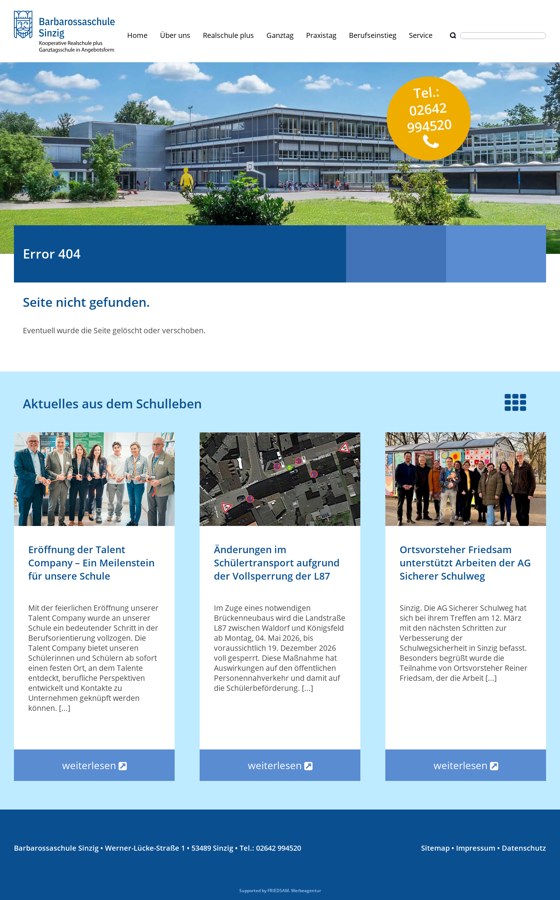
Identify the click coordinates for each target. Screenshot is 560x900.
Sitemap (435, 848)
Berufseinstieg (372, 35)
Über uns (175, 35)
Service (420, 35)
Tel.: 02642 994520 (429, 115)
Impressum (475, 848)
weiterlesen (94, 765)
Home (137, 35)
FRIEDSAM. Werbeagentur (294, 890)
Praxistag (321, 35)
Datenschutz (524, 848)
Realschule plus (228, 35)
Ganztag (280, 35)
